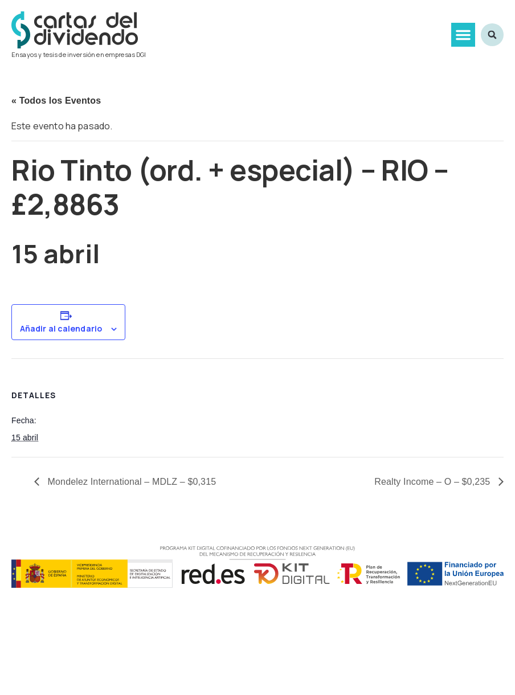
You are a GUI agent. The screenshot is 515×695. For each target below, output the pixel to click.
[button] (463, 35)
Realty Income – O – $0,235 (433, 481)
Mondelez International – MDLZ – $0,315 (130, 481)
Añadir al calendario (61, 328)
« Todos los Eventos (56, 100)
